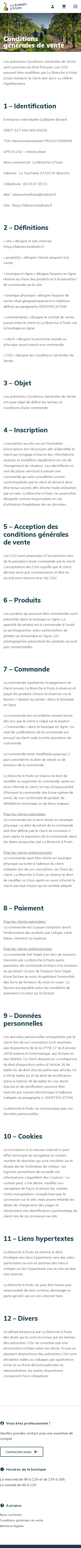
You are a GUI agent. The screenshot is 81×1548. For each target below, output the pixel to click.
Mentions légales (12, 1526)
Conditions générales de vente (21, 1520)
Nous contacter (11, 1515)
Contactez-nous (22, 1452)
